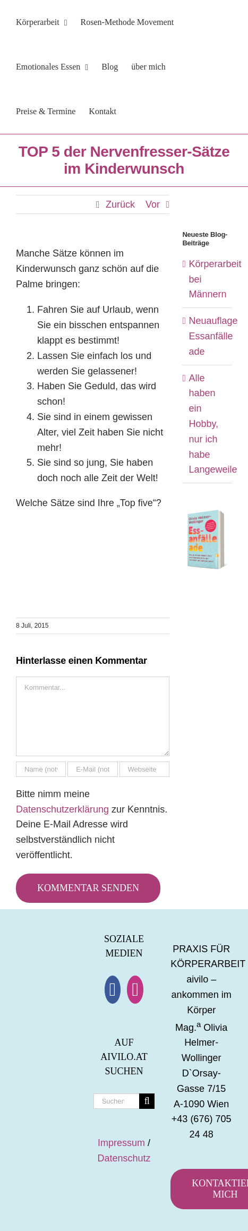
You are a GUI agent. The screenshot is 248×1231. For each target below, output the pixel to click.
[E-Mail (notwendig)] (92, 769)
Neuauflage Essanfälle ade (213, 336)
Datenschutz (123, 1158)
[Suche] (147, 1101)
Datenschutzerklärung (62, 809)
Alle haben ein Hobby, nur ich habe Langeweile (213, 424)
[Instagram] (135, 990)
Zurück (120, 204)
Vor (153, 204)
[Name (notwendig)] (41, 769)
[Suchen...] (116, 1101)
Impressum (121, 1143)
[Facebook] (113, 990)
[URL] (144, 769)
